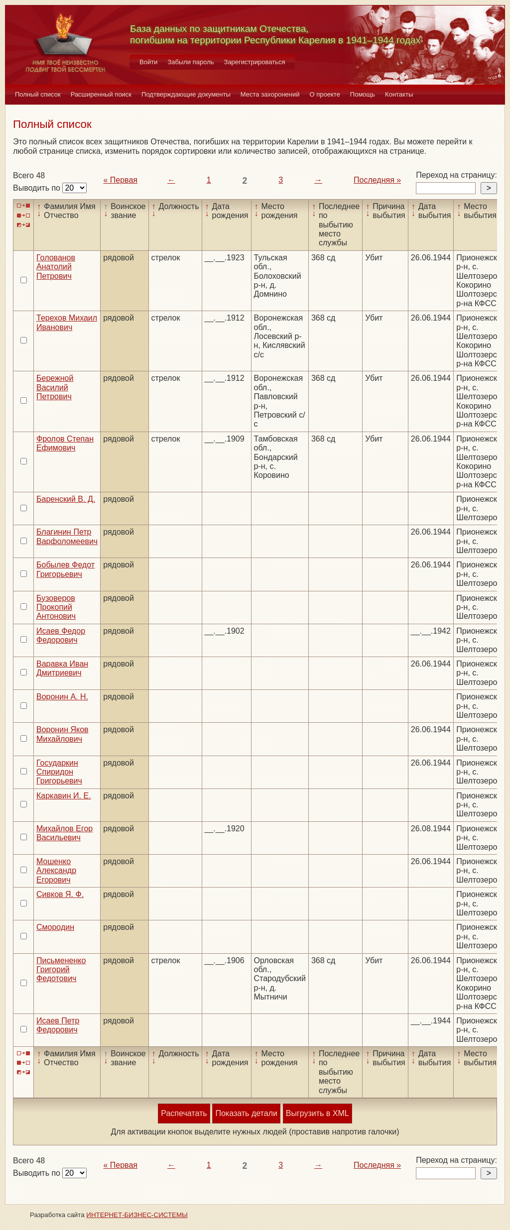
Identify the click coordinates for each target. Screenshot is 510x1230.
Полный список (38, 94)
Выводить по (37, 188)
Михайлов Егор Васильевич (64, 833)
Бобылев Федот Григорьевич (65, 569)
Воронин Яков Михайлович (62, 734)
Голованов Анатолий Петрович (55, 266)
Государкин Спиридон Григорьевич (59, 772)
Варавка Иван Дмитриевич (62, 668)
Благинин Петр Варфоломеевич (67, 536)
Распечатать (184, 1113)
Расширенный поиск (101, 94)
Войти (148, 62)
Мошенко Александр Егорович (56, 870)
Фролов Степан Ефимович (65, 443)
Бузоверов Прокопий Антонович (56, 607)
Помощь (362, 94)
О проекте (325, 94)
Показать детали (246, 1113)
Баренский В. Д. (65, 499)
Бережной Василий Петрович (54, 387)
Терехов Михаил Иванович (66, 322)
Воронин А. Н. (62, 696)
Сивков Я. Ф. (60, 894)
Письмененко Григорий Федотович (61, 969)
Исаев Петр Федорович (57, 1025)
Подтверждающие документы (186, 94)
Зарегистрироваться (254, 62)
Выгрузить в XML (317, 1113)
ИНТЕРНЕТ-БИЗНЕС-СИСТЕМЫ (137, 1215)
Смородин (55, 927)
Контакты (399, 94)
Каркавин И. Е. (63, 795)
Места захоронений (270, 94)
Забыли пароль (190, 62)
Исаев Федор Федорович (60, 635)
